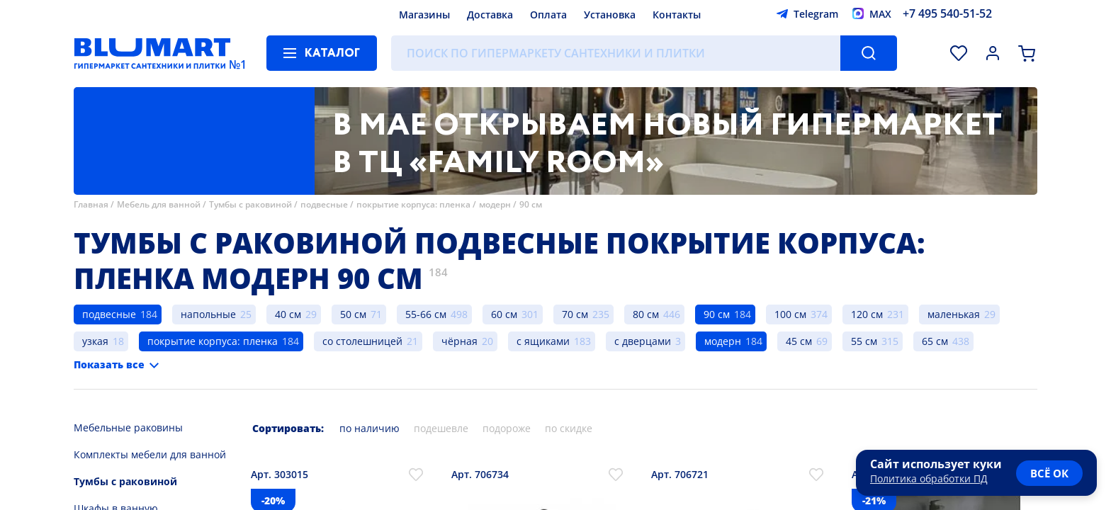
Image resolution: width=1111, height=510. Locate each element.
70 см (575, 314)
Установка (610, 14)
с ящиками (543, 341)
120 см (867, 314)
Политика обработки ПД (929, 478)
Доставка (490, 14)
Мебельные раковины (128, 427)
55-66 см (425, 314)
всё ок (1049, 473)
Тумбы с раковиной (250, 204)
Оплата (548, 14)
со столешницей (362, 341)
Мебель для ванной (159, 204)
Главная (91, 204)
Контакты (677, 14)
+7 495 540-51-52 (947, 13)
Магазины (424, 14)
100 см (790, 314)
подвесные (325, 204)
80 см (646, 314)
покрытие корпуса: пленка (413, 204)
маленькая (953, 314)
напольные (208, 314)
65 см (935, 341)
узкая (95, 341)
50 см (353, 314)
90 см (530, 204)
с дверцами (642, 341)
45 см (799, 341)
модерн (495, 204)
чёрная (459, 341)
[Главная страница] (152, 53)
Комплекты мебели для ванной (150, 454)
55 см (864, 341)
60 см (504, 314)
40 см (288, 314)
